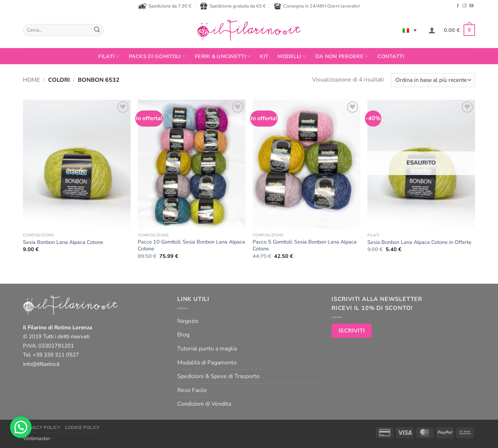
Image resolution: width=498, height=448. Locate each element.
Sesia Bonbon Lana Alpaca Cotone (63, 242)
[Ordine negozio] (433, 80)
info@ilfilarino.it (41, 364)
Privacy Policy (41, 427)
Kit (264, 56)
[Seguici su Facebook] (458, 6)
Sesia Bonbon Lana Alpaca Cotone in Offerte (419, 242)
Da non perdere (341, 56)
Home (31, 80)
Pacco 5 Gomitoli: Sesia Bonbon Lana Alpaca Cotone (305, 245)
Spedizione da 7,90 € (165, 6)
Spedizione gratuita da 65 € (233, 6)
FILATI (108, 56)
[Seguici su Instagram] (464, 6)
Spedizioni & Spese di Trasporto (218, 376)
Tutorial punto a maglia (207, 349)
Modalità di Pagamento (207, 363)
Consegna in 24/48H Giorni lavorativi (317, 6)
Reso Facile (192, 390)
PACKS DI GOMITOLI (157, 56)
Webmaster (36, 438)
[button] (432, 30)
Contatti (390, 56)
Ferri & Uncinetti (222, 56)
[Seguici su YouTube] (471, 6)
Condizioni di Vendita (204, 404)
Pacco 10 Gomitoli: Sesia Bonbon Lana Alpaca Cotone (191, 245)
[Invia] (97, 30)
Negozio (187, 321)
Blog (183, 335)
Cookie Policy (82, 427)
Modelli (292, 56)
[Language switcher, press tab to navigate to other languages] (410, 30)
